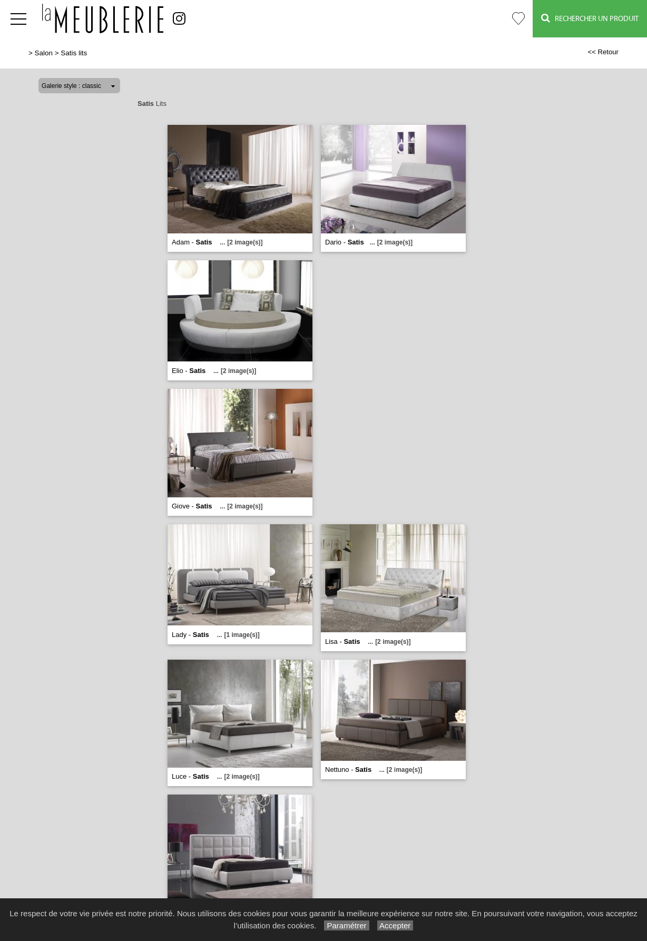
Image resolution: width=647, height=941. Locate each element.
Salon (44, 53)
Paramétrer (346, 925)
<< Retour (603, 52)
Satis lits (74, 53)
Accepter (395, 925)
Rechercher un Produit (590, 18)
